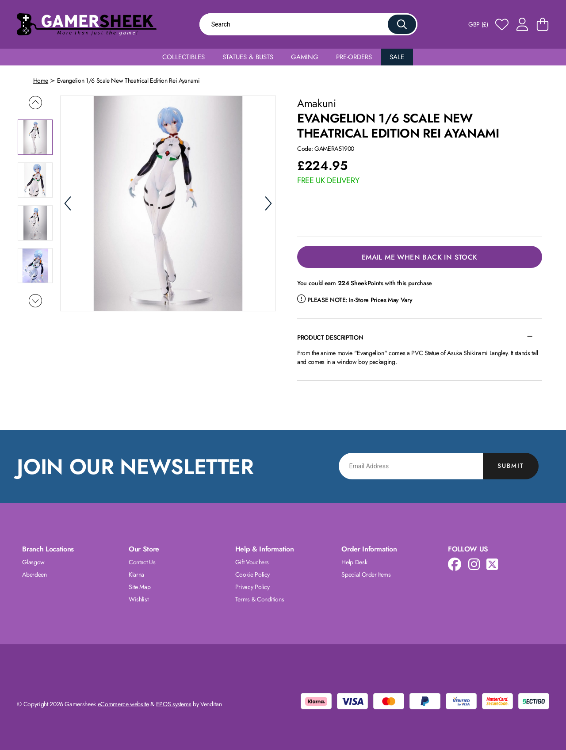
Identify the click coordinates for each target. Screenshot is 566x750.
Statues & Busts (247, 57)
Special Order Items (365, 574)
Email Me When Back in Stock (420, 257)
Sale (397, 57)
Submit (510, 465)
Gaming (304, 57)
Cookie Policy (252, 574)
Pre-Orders (354, 57)
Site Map (139, 586)
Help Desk (354, 562)
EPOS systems (173, 704)
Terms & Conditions (259, 599)
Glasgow (33, 562)
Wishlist (138, 599)
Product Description (330, 337)
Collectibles (183, 57)
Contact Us (142, 562)
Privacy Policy (252, 586)
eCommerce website (123, 704)
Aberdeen (34, 574)
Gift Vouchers (252, 562)
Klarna (136, 574)
